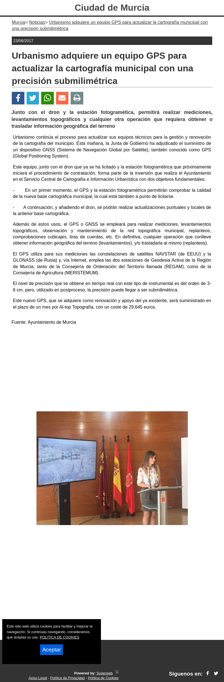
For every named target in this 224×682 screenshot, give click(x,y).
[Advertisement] (112, 369)
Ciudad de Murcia (112, 8)
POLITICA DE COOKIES (59, 637)
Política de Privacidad (67, 678)
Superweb (104, 673)
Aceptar (51, 650)
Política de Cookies (103, 678)
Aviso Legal (38, 678)
